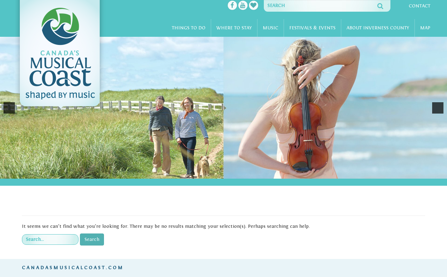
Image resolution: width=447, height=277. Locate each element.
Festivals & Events (312, 28)
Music (270, 28)
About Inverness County (378, 28)
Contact (419, 6)
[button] (9, 108)
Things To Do (188, 28)
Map (425, 28)
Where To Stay (234, 28)
